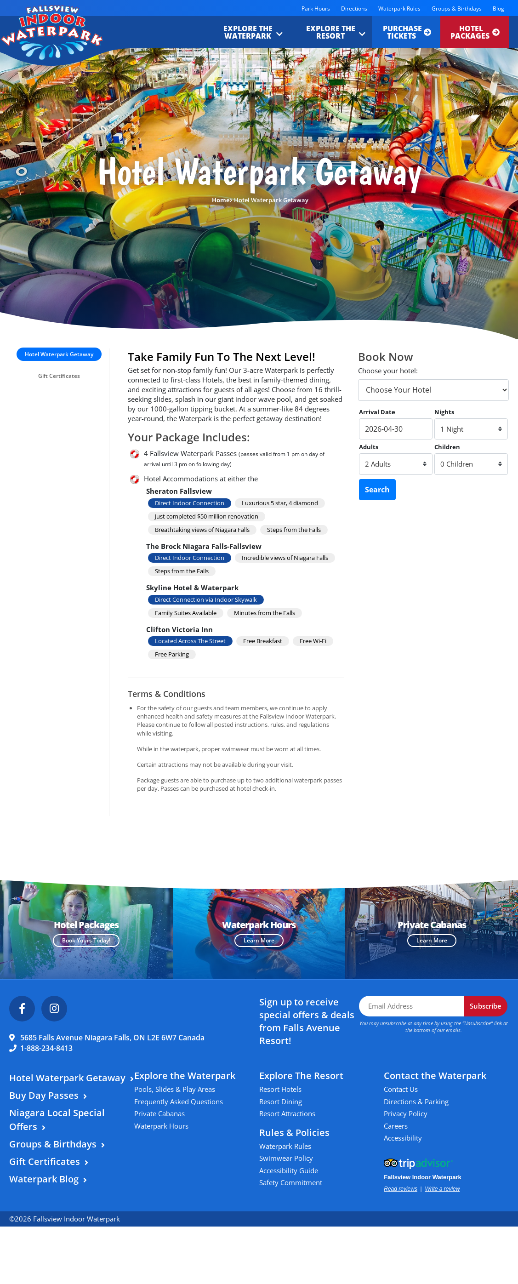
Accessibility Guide (288, 1170)
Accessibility (403, 1137)
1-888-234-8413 (46, 1048)
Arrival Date (377, 412)
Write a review (442, 1189)
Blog (498, 8)
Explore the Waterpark (245, 32)
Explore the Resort (328, 32)
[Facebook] (22, 1008)
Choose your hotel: (388, 370)
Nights (444, 412)
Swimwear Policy (286, 1158)
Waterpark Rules (399, 8)
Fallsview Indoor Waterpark (422, 1177)
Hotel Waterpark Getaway (59, 354)
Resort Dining (280, 1101)
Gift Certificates (59, 376)
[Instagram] (54, 1008)
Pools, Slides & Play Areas (174, 1089)
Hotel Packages (475, 32)
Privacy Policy (405, 1113)
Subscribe (485, 1005)
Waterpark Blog (44, 1179)
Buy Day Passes (44, 1095)
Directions (354, 8)
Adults (368, 447)
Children (447, 447)
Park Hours (316, 8)
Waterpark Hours (161, 1125)
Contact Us (401, 1089)
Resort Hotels (280, 1089)
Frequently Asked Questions (178, 1101)
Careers (396, 1125)
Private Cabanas (159, 1113)
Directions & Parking (416, 1101)
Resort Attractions (287, 1113)
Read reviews (400, 1189)
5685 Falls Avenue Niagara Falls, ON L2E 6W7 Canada (112, 1038)
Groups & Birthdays (457, 8)
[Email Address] (411, 1006)
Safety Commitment (290, 1182)
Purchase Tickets (405, 32)
